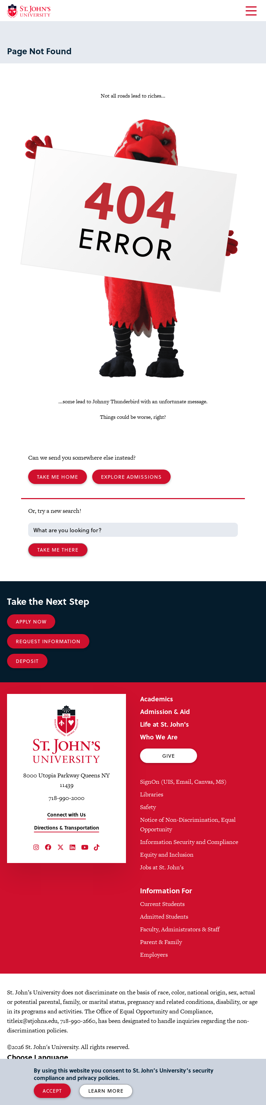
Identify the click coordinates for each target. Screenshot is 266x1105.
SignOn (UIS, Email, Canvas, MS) (183, 781)
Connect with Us (66, 814)
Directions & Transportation (66, 827)
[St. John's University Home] (28, 11)
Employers (154, 954)
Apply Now (31, 621)
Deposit (27, 661)
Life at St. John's (164, 724)
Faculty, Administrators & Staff (180, 929)
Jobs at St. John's (162, 867)
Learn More (106, 1090)
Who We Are (159, 736)
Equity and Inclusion (167, 854)
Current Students (162, 904)
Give (168, 755)
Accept (52, 1090)
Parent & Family (161, 942)
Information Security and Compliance (189, 842)
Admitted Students (164, 916)
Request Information (48, 641)
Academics (156, 698)
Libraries (151, 794)
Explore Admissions (131, 476)
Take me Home (57, 476)
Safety (148, 807)
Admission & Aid (165, 711)
